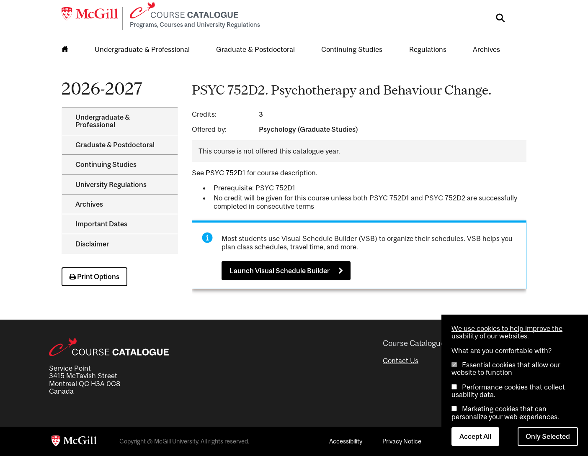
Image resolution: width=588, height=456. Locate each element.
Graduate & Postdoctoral (255, 49)
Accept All (475, 436)
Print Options (94, 276)
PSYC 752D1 (225, 173)
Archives (486, 49)
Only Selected (548, 436)
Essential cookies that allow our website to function (505, 369)
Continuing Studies (351, 49)
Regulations (427, 49)
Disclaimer (92, 244)
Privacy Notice (401, 441)
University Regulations (111, 184)
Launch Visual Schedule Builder (280, 270)
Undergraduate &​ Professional (102, 121)
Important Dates (101, 224)
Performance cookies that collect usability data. (508, 391)
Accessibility (345, 441)
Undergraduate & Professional (142, 49)
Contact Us (400, 360)
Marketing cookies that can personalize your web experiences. (505, 412)
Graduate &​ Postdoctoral (115, 145)
